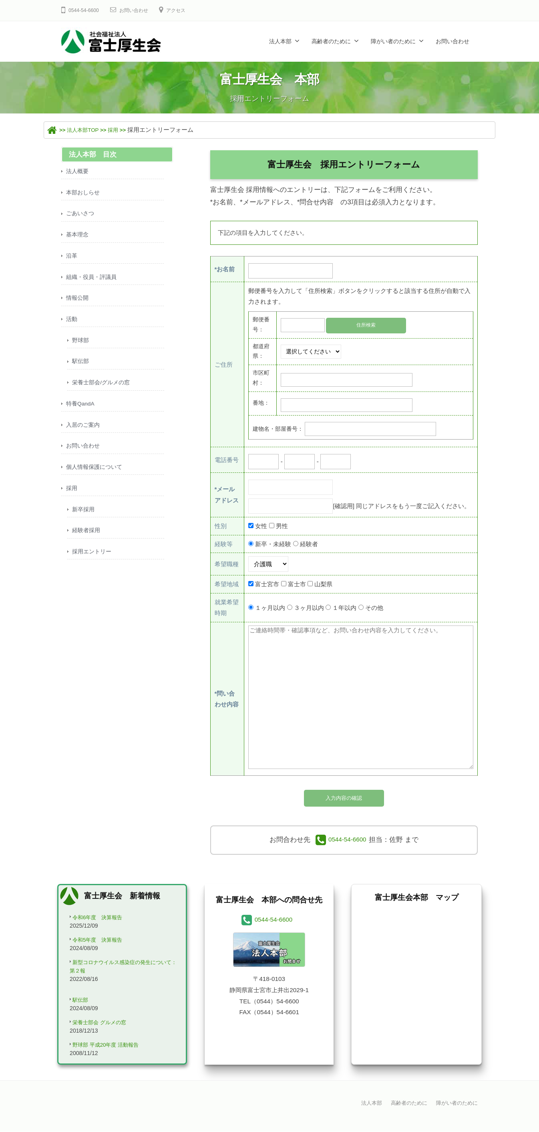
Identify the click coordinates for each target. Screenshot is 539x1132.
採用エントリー (93, 565)
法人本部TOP (86, 129)
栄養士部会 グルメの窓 (103, 1028)
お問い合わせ (139, 10)
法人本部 (280, 41)
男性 (282, 525)
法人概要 (78, 171)
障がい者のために (393, 41)
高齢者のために (331, 41)
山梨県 (323, 584)
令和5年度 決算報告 (101, 942)
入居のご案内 (84, 434)
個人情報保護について (96, 477)
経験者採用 (87, 543)
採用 (122, 129)
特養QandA (81, 412)
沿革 (72, 259)
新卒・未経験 (273, 543)
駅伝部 (81, 368)
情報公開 (78, 302)
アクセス (186, 10)
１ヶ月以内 (270, 607)
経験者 (309, 543)
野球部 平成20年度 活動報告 (110, 1052)
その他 (374, 607)
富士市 (297, 584)
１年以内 (344, 607)
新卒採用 (84, 522)
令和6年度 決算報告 (101, 919)
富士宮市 (267, 584)
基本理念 (78, 237)
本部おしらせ (84, 193)
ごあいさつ (81, 215)
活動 (72, 324)
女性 (261, 525)
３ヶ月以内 (309, 607)
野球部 (81, 346)
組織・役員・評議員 (93, 281)
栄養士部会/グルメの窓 (103, 390)
